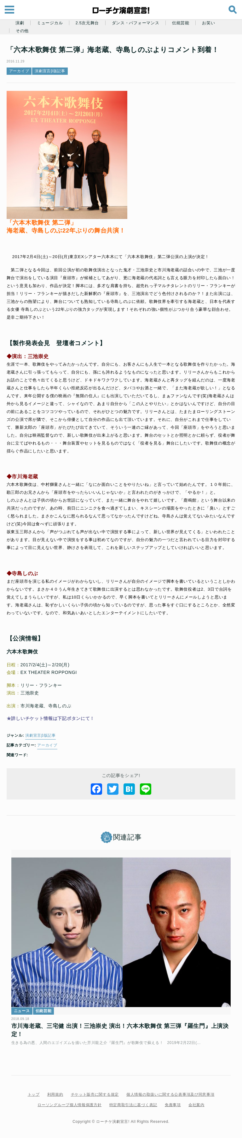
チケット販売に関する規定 (95, 1098)
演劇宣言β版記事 (53, 71)
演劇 (19, 23)
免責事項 (173, 1108)
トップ (34, 1098)
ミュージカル (50, 23)
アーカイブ (22, 71)
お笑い (208, 23)
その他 (22, 31)
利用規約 (55, 1098)
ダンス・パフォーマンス (135, 23)
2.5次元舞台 (87, 23)
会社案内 (196, 1108)
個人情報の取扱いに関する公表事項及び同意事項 (170, 1098)
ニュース (25, 1014)
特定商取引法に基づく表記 (133, 1108)
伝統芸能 (180, 23)
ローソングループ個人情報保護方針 (69, 1108)
